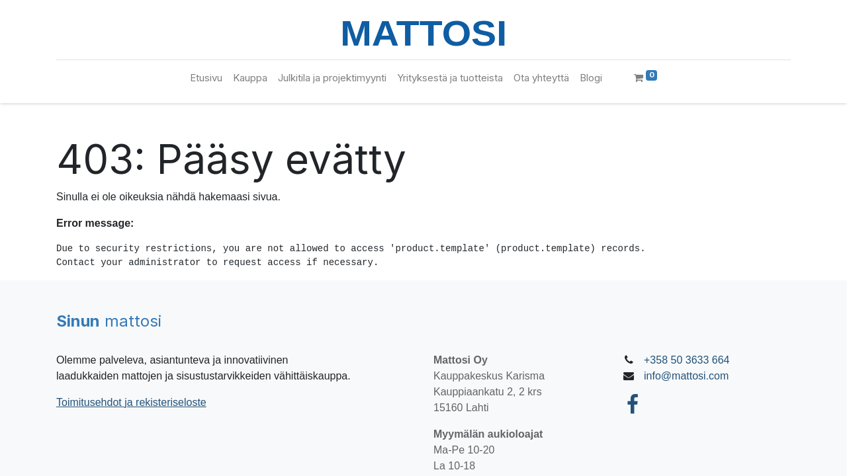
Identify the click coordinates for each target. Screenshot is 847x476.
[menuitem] (206, 78)
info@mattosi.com (686, 375)
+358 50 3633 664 (686, 360)
